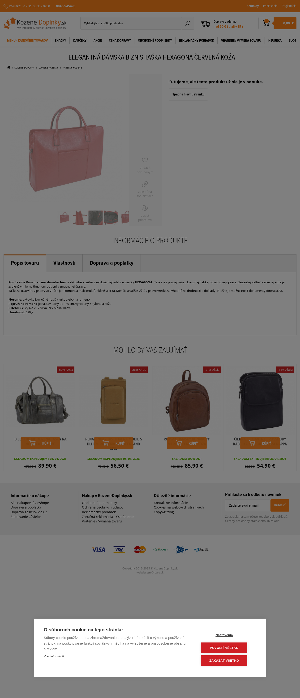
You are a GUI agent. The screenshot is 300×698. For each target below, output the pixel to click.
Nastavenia (227, 635)
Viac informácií (54, 657)
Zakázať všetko (228, 660)
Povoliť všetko (228, 648)
